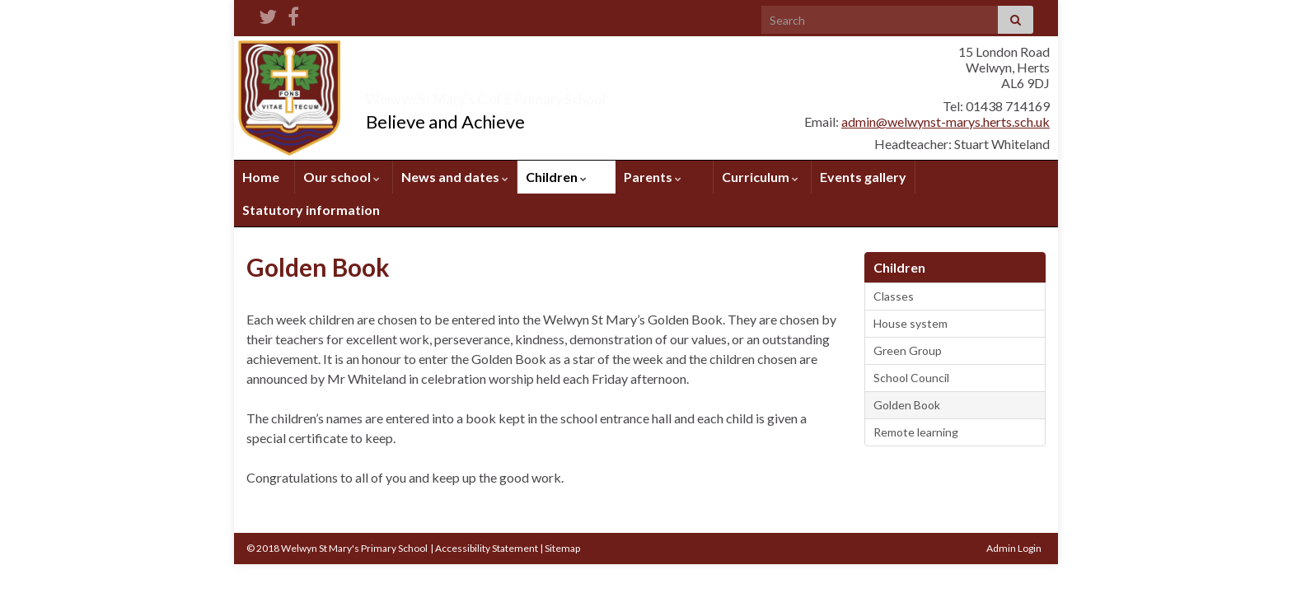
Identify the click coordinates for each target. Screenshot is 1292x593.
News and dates (454, 176)
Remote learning (915, 432)
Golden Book (906, 405)
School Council (911, 378)
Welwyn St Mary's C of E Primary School (578, 94)
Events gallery (863, 176)
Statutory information (311, 209)
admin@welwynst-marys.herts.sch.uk (945, 121)
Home (260, 176)
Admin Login (1014, 548)
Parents (652, 176)
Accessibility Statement (486, 548)
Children (556, 176)
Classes (893, 296)
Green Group (907, 350)
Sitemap (562, 548)
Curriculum (760, 176)
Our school (341, 176)
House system (910, 323)
